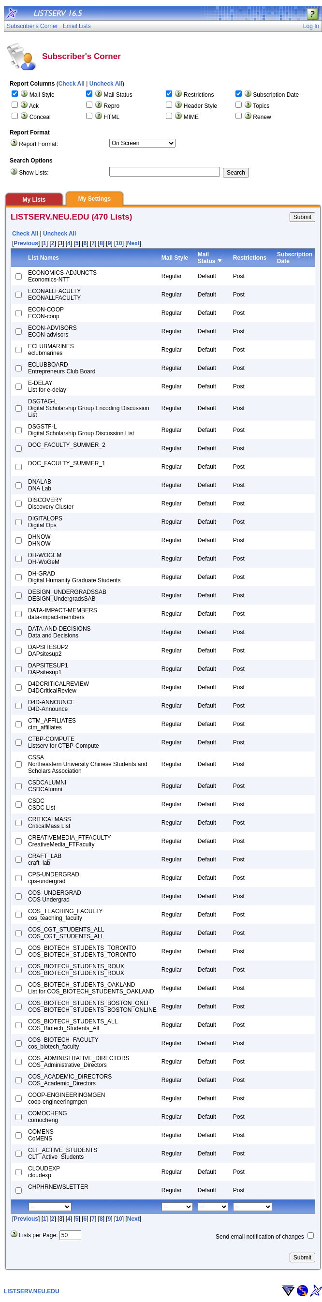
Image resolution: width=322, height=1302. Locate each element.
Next (133, 243)
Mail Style (42, 94)
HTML (111, 117)
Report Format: (38, 144)
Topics (261, 106)
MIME (191, 117)
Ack (34, 106)
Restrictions (199, 94)
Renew (262, 117)
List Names (43, 257)
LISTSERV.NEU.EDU (31, 1291)
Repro (111, 106)
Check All (72, 83)
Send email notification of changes (260, 1236)
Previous (26, 243)
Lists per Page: (38, 1235)
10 (119, 243)
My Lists (33, 199)
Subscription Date (276, 94)
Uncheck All (105, 83)
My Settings (94, 198)
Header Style (200, 106)
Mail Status (117, 94)
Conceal (40, 117)
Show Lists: (33, 172)
